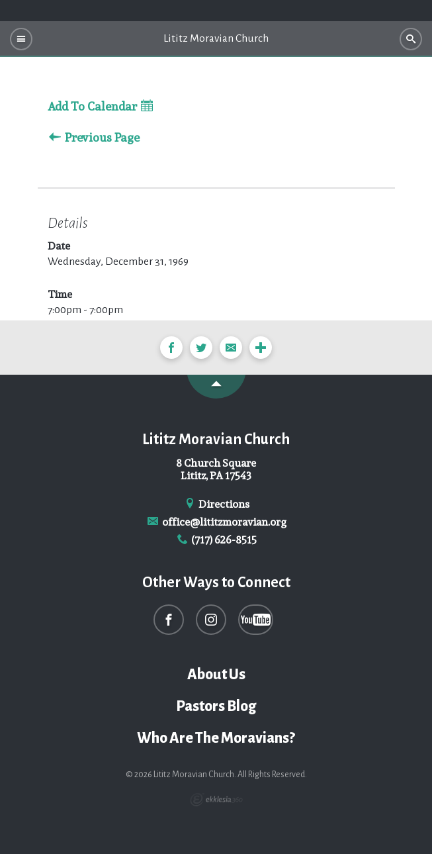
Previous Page (94, 138)
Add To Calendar (100, 107)
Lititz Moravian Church (216, 38)
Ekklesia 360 (216, 799)
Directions (216, 504)
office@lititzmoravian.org (216, 522)
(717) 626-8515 (216, 540)
